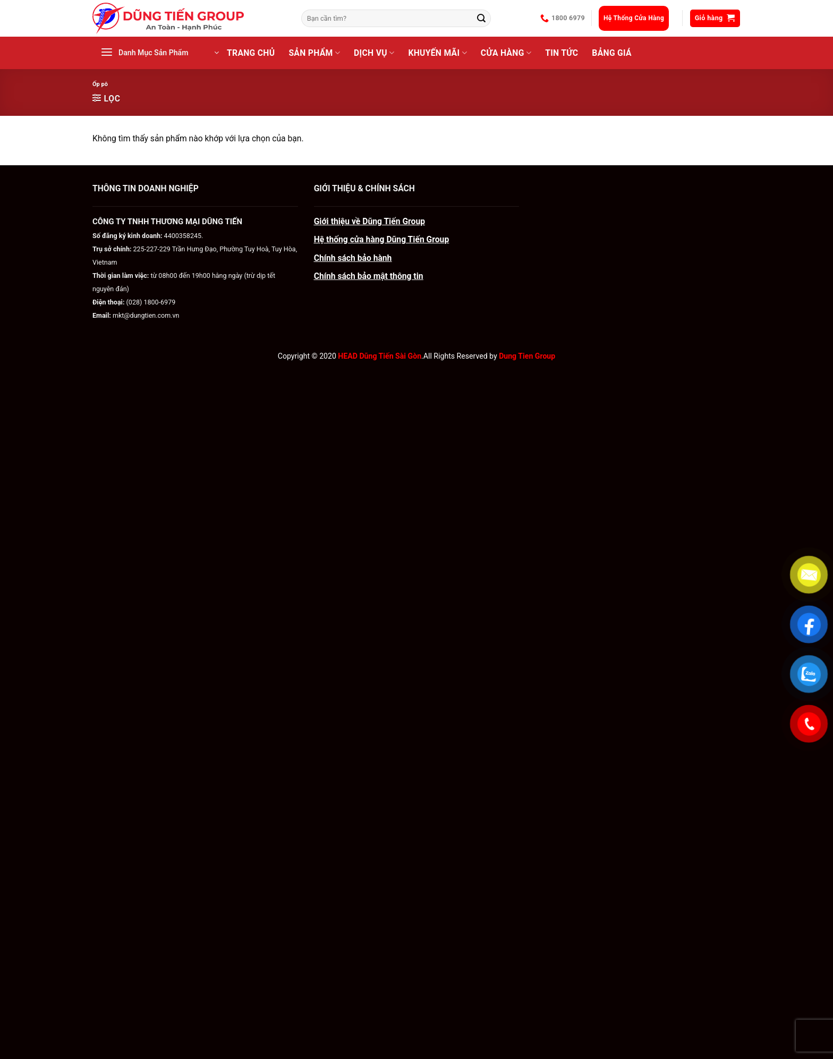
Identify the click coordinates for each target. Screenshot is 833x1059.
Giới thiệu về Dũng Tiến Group (369, 221)
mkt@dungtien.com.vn (146, 315)
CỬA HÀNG (506, 53)
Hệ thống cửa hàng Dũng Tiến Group (381, 239)
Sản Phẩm (314, 53)
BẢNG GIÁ (612, 53)
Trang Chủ (251, 53)
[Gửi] (481, 18)
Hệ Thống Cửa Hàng (634, 18)
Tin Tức (561, 53)
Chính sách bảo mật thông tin (368, 276)
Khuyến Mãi (437, 53)
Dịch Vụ (374, 53)
